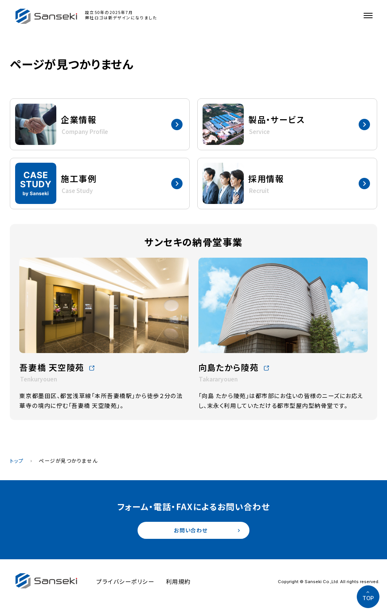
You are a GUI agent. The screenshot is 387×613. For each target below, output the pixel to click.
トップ (17, 460)
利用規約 (178, 583)
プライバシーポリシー (125, 583)
